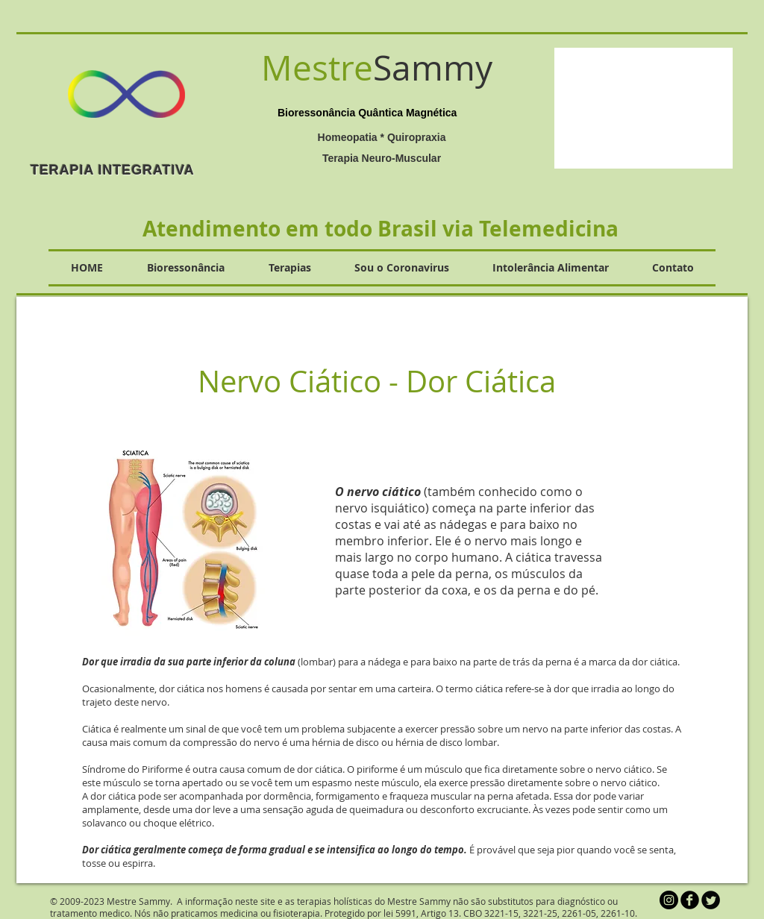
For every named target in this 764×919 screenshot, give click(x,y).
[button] (643, 108)
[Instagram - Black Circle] (669, 900)
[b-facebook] (689, 900)
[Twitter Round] (710, 900)
